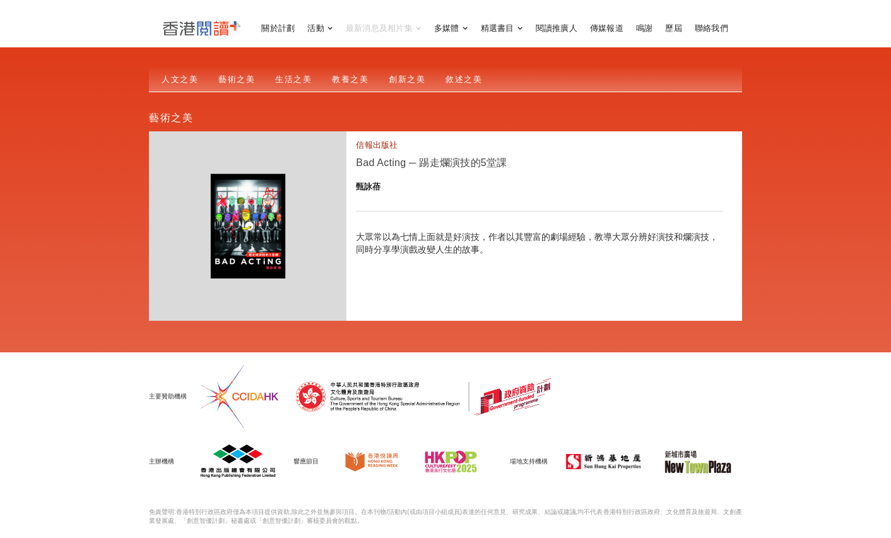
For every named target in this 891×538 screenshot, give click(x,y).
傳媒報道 (606, 28)
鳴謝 (644, 28)
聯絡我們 (711, 28)
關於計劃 (278, 28)
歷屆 (673, 28)
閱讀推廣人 (556, 28)
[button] (320, 28)
